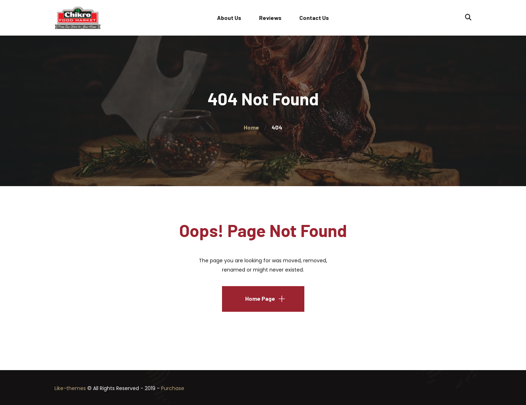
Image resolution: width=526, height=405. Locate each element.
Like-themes (70, 388)
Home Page (260, 298)
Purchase (172, 388)
